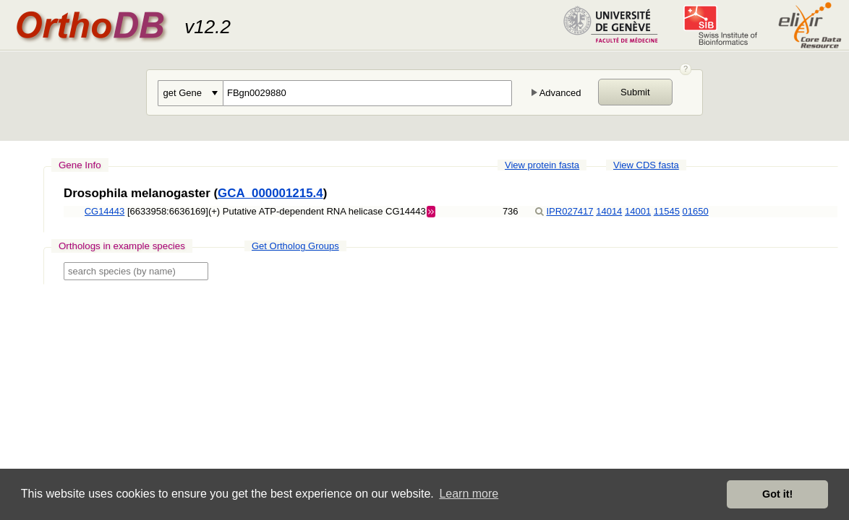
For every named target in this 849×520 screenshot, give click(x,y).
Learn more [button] (468, 494)
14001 (638, 211)
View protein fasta (542, 165)
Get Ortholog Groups (295, 245)
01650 (696, 211)
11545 (667, 211)
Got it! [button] (777, 494)
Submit (634, 92)
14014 (609, 211)
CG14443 (105, 211)
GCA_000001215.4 (270, 193)
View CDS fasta (646, 165)
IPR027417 (570, 211)
